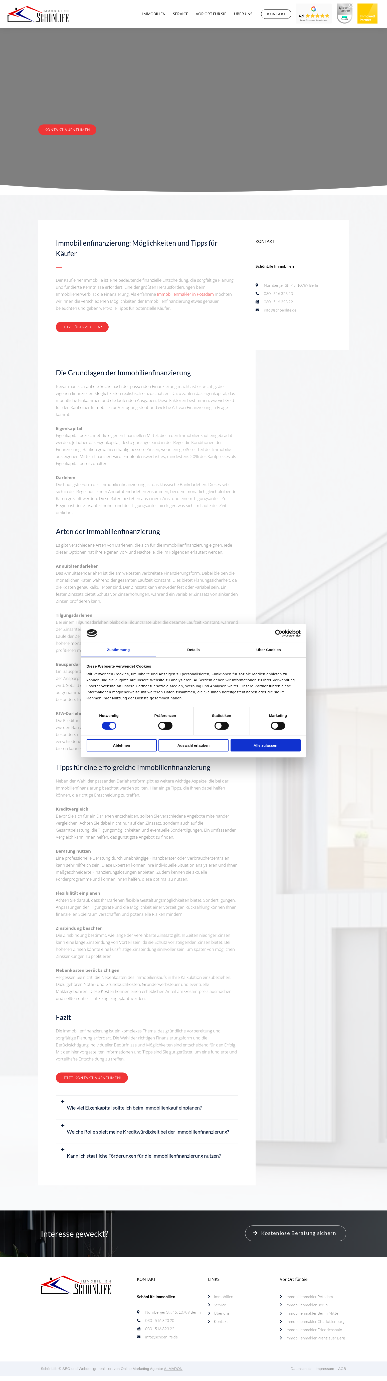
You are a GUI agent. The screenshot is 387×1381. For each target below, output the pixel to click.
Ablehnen (121, 745)
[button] (147, 1108)
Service (180, 14)
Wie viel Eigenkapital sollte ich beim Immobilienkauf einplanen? (134, 1108)
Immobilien (153, 14)
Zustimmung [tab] (118, 650)
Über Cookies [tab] (268, 650)
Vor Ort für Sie (211, 14)
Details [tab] (193, 650)
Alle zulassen (265, 745)
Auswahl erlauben (193, 745)
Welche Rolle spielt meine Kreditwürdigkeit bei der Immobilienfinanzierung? (148, 1132)
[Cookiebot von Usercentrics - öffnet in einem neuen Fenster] (279, 633)
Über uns (243, 14)
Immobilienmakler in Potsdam (185, 294)
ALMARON (173, 1368)
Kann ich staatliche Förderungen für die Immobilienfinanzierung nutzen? (144, 1156)
